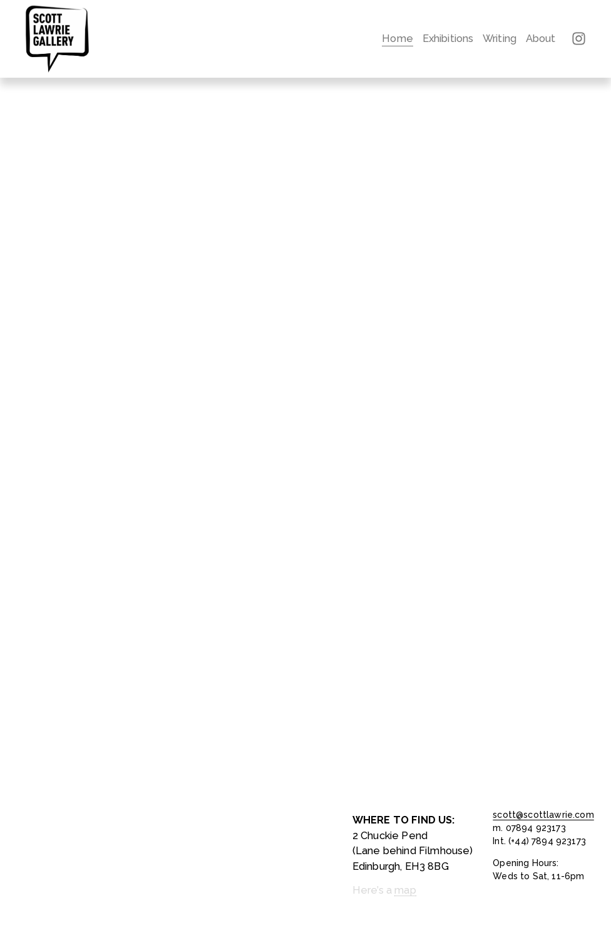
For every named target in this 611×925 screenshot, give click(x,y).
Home (397, 38)
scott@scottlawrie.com (543, 815)
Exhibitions (448, 38)
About (541, 38)
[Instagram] (579, 38)
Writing (499, 38)
